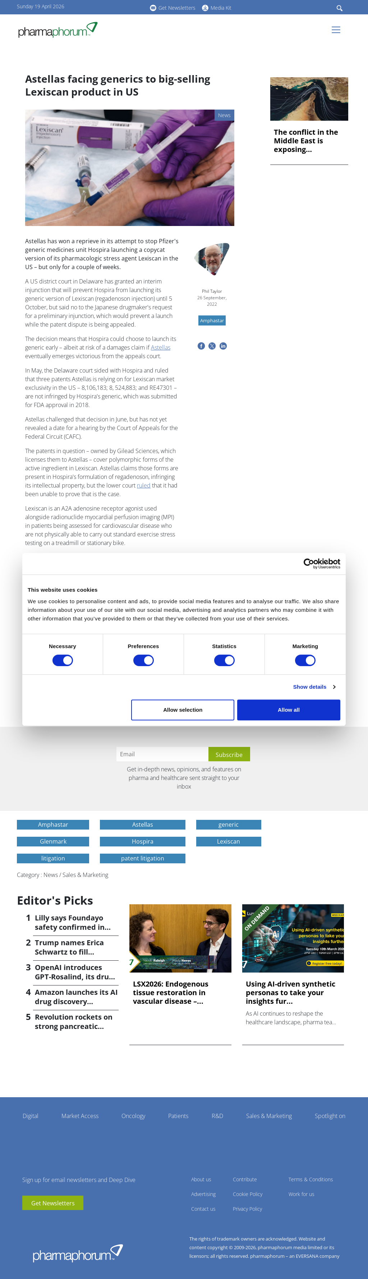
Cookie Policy (247, 1194)
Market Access (79, 1116)
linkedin (114, 6)
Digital (30, 1116)
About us (201, 1179)
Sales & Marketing (269, 1116)
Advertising (203, 1194)
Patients (178, 1116)
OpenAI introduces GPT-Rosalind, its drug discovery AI (74, 976)
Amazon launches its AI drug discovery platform (76, 1001)
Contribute (245, 1179)
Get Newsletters (177, 7)
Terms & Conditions (311, 1179)
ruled (144, 485)
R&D (217, 1116)
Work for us (301, 1194)
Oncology (133, 1116)
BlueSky (124, 6)
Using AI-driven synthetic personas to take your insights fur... (290, 993)
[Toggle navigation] (338, 30)
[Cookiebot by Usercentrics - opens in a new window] (308, 563)
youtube (103, 6)
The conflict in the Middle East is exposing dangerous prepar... (309, 141)
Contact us (203, 1208)
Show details (310, 687)
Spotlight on (330, 1116)
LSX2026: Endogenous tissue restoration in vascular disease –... (170, 993)
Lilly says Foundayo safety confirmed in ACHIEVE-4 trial (70, 927)
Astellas (160, 347)
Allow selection (182, 710)
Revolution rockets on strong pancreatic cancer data (73, 1026)
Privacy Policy (247, 1208)
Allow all (289, 710)
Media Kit (221, 7)
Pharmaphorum (78, 1253)
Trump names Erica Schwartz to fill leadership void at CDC (75, 952)
